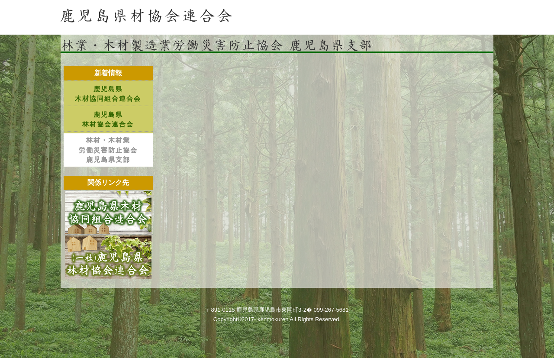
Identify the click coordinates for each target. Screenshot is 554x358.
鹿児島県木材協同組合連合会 (108, 93)
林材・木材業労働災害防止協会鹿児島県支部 (108, 149)
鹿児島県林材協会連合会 (108, 119)
